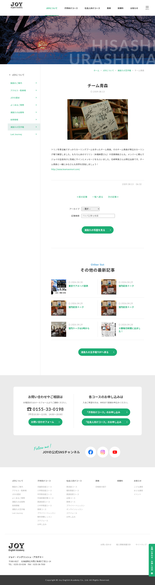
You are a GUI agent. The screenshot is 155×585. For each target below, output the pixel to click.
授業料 (120, 8)
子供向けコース (71, 8)
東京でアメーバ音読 (78, 285)
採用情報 (14, 119)
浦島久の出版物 (17, 112)
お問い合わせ (105, 544)
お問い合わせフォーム (42, 421)
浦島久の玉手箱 (124, 70)
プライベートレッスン (46, 513)
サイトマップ (141, 544)
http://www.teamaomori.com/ (65, 169)
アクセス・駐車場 (18, 90)
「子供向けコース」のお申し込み (103, 412)
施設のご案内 (16, 83)
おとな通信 (138, 490)
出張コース (70, 498)
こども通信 (138, 486)
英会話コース (71, 486)
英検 (109, 8)
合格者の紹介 (100, 486)
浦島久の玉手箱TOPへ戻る (95, 352)
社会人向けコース (92, 8)
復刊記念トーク (126, 285)
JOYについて (51, 8)
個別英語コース (72, 490)
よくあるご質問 (17, 104)
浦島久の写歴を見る (94, 230)
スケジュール (42, 520)
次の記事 (113, 196)
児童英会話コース (44, 486)
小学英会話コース (44, 490)
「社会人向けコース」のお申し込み (103, 422)
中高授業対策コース (45, 498)
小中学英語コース (44, 505)
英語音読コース (43, 501)
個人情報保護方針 (123, 544)
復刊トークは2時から (79, 328)
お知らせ (134, 8)
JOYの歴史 (15, 97)
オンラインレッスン (74, 509)
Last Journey (16, 134)
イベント (137, 494)
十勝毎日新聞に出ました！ (129, 330)
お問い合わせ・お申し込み (152, 558)
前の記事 (82, 196)
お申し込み (41, 524)
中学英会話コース (44, 494)
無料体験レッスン (44, 516)
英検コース (41, 509)
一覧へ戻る (97, 196)
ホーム (96, 70)
